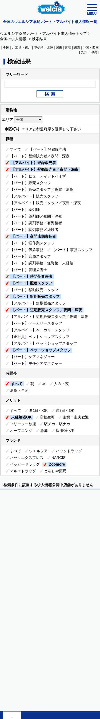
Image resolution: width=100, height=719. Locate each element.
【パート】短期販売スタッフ (35, 296)
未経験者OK (21, 417)
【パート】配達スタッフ (31, 283)
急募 (44, 430)
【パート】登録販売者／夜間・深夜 (40, 156)
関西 (77, 48)
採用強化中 (65, 430)
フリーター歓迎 (23, 424)
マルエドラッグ (23, 471)
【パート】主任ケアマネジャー (36, 363)
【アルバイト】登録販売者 (33, 163)
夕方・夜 (61, 384)
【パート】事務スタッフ (72, 250)
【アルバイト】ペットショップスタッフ (43, 343)
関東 (59, 48)
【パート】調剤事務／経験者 (34, 229)
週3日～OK (65, 410)
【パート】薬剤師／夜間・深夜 (36, 216)
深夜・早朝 (19, 390)
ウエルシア (38, 451)
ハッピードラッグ (25, 464)
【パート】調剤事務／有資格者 (36, 223)
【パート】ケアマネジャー (32, 357)
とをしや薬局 (55, 471)
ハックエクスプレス (26, 457)
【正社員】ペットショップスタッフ (40, 336)
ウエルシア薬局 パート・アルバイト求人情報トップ (43, 33)
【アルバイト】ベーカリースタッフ (40, 330)
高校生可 (47, 417)
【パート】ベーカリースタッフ (36, 323)
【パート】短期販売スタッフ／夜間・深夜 (46, 310)
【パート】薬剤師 (25, 209)
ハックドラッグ (69, 451)
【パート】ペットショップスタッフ (41, 350)
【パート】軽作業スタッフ (32, 243)
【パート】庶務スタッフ (30, 256)
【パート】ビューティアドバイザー (40, 176)
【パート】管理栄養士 (28, 270)
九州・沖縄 (89, 52)
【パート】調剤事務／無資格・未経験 (41, 263)
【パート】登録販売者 (47, 149)
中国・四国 (91, 48)
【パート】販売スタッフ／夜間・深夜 (41, 189)
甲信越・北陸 (43, 48)
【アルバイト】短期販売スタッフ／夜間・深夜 (49, 316)
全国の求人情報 (13, 39)
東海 (68, 48)
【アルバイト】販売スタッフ (34, 196)
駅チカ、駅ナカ (57, 424)
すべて (15, 149)
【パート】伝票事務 (26, 250)
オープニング (21, 430)
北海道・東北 (21, 48)
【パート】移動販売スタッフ (34, 290)
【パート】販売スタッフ (30, 183)
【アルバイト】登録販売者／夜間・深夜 (44, 169)
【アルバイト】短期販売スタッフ (38, 303)
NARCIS (58, 457)
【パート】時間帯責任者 (31, 276)
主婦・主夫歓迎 (76, 417)
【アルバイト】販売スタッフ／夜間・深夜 (45, 203)
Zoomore (57, 464)
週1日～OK (38, 410)
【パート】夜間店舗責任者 (33, 236)
